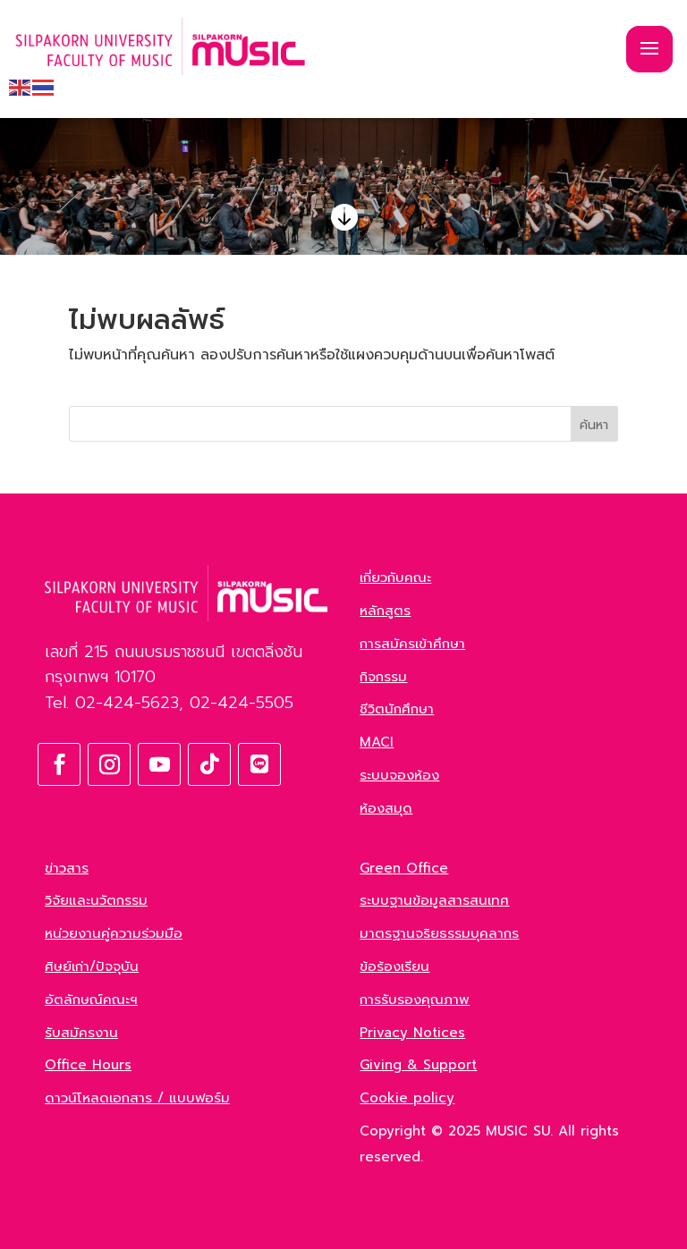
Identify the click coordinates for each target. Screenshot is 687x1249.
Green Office (404, 868)
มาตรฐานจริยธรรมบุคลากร (439, 933)
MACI (377, 742)
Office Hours (88, 1065)
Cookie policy (407, 1098)
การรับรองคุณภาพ (415, 999)
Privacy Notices (412, 1032)
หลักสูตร (385, 610)
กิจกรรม (383, 677)
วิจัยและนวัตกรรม (96, 900)
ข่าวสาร (67, 868)
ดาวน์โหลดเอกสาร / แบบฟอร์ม (137, 1098)
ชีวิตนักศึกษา (397, 709)
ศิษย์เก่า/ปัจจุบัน (92, 966)
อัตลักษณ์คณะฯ (91, 999)
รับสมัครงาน (81, 1032)
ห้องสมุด (386, 808)
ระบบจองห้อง (399, 775)
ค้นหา (594, 425)
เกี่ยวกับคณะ (395, 577)
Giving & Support (418, 1065)
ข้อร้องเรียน (394, 966)
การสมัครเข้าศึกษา (412, 644)
